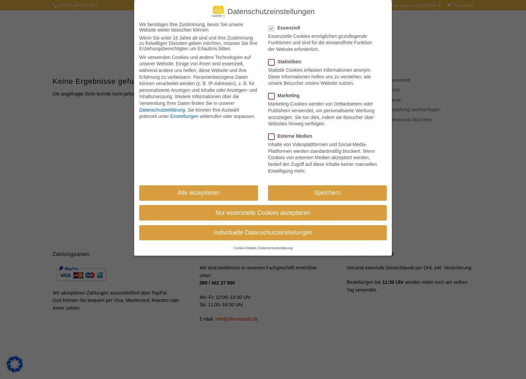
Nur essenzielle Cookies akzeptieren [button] (262, 208)
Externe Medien (293, 132)
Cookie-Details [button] (244, 244)
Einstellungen (184, 112)
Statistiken (287, 57)
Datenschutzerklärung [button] (275, 244)
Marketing (286, 91)
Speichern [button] (327, 188)
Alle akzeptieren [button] (199, 188)
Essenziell (287, 23)
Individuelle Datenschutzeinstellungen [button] (263, 228)
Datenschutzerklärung (162, 105)
